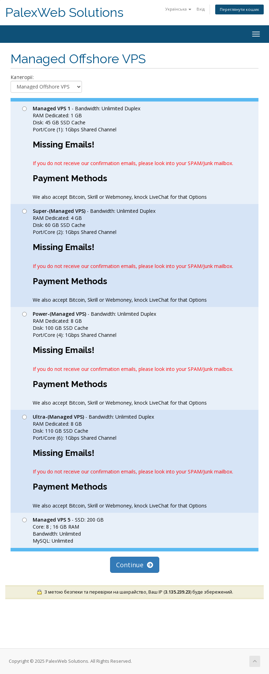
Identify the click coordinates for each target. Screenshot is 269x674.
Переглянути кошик (239, 9)
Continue (134, 565)
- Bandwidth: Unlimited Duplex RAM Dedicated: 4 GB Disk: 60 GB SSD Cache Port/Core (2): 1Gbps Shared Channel (127, 255)
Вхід (201, 9)
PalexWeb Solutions (64, 12)
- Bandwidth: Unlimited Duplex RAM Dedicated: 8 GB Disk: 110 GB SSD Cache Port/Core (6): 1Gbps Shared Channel (127, 461)
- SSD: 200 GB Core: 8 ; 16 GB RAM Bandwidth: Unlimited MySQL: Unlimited (63, 530)
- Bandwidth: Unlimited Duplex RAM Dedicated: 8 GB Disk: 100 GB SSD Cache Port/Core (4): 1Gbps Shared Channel (127, 358)
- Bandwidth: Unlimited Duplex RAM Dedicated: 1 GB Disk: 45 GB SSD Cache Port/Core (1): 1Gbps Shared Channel (127, 153)
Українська (178, 9)
